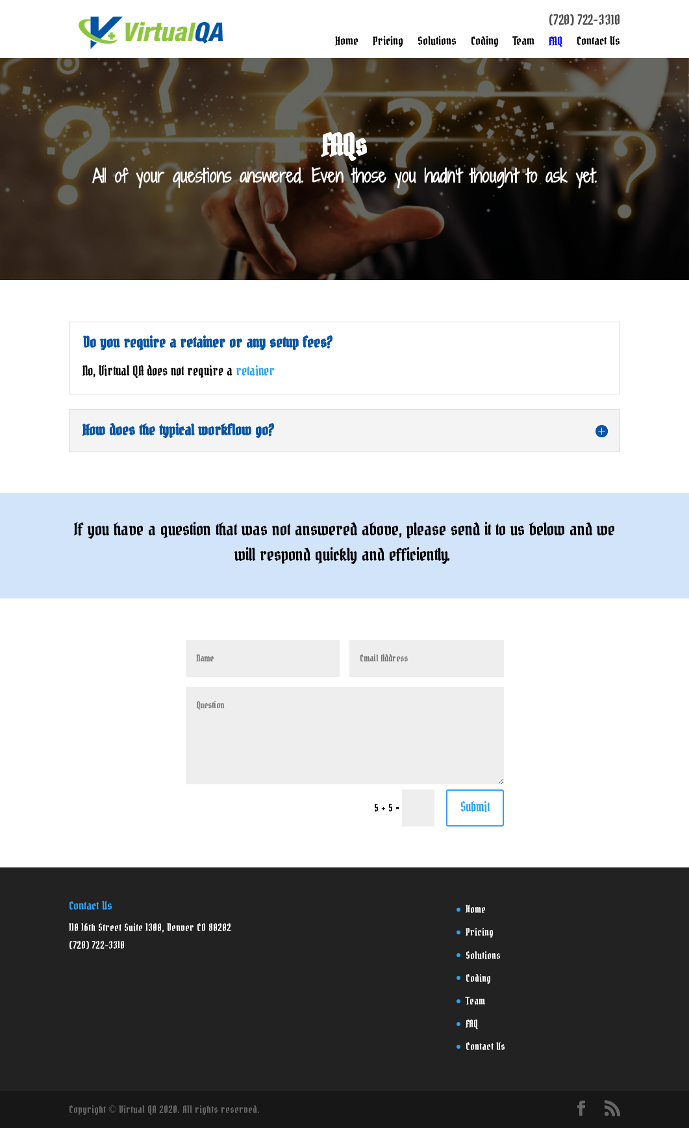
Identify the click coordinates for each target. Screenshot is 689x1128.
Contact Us (598, 44)
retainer (255, 371)
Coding (485, 44)
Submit (475, 807)
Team (523, 44)
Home (346, 44)
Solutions (437, 44)
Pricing (388, 44)
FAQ (555, 44)
